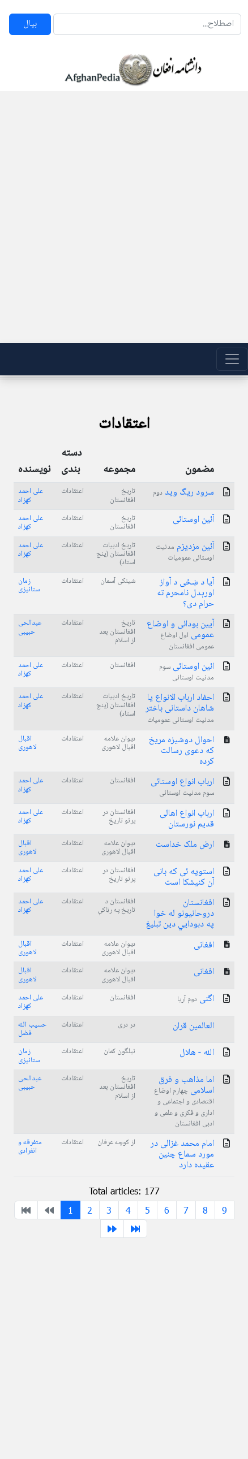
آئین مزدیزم (185, 551)
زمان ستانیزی (29, 585)
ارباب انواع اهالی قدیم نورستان (187, 819)
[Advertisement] (120, 217)
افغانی (204, 945)
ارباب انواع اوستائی (182, 786)
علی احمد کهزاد (30, 495)
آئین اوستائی (193, 519)
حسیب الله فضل (32, 1029)
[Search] (147, 24)
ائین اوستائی (186, 671)
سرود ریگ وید (183, 492)
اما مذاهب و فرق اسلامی (184, 1101)
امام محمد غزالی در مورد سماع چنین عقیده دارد (182, 1154)
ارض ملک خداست (185, 844)
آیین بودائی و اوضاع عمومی (180, 634)
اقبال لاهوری (27, 743)
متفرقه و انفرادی (30, 1146)
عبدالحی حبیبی (29, 627)
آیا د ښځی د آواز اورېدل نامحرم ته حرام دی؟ (185, 593)
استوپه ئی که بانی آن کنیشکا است (183, 877)
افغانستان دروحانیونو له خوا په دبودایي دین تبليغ (180, 913)
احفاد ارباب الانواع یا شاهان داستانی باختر (180, 708)
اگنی (195, 999)
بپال (30, 24)
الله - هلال (196, 1052)
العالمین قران (193, 1026)
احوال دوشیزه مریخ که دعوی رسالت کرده (181, 751)
